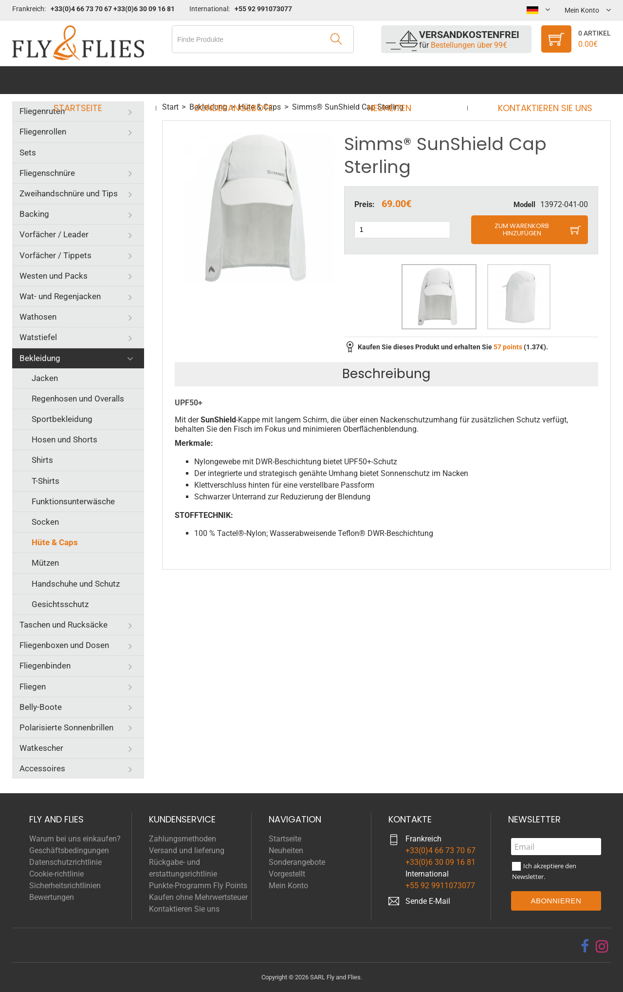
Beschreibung (386, 373)
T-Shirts (45, 481)
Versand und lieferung (186, 850)
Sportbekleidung (62, 419)
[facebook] (585, 946)
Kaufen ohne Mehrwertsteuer (198, 897)
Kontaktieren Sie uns (536, 80)
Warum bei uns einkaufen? (75, 838)
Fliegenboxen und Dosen (64, 645)
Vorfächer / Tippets (55, 255)
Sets (27, 152)
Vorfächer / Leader (54, 234)
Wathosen (37, 317)
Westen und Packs (53, 276)
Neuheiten (386, 80)
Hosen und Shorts (64, 439)
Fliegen (32, 686)
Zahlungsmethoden (182, 838)
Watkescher (41, 748)
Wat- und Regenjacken (60, 296)
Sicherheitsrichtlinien (65, 885)
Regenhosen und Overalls (78, 398)
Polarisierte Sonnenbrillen (66, 727)
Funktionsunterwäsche (73, 501)
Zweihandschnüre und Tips (68, 193)
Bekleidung (39, 358)
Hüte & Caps (55, 542)
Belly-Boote (40, 707)
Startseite (87, 80)
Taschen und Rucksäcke (63, 625)
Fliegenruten (42, 111)
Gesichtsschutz (60, 604)
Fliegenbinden (45, 665)
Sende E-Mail (427, 901)
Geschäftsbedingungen (69, 850)
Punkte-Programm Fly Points (198, 885)
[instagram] (602, 946)
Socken (45, 522)
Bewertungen (51, 897)
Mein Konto (288, 885)
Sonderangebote (236, 80)
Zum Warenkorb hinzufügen (522, 229)
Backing (34, 214)
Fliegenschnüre (47, 173)
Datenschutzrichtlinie (65, 862)
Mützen (45, 563)
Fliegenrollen (42, 131)
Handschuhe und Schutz (76, 584)
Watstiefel (38, 337)
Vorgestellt (287, 873)
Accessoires (42, 768)
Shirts (42, 460)
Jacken (45, 378)
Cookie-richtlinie (56, 873)
